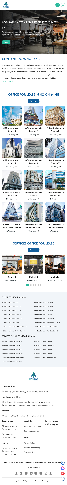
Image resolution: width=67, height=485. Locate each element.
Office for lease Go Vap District (14, 331)
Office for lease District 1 (12, 302)
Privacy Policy (29, 442)
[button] (27, 285)
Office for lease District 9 (44, 314)
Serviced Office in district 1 (12, 341)
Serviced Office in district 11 (45, 353)
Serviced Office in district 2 (44, 341)
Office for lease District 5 (12, 310)
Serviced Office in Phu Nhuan (45, 357)
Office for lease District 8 (12, 314)
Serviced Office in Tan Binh (12, 362)
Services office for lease (35, 462)
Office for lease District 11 (44, 318)
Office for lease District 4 (44, 306)
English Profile (34, 467)
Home (4, 462)
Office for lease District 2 (44, 302)
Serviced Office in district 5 (12, 349)
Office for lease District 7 (44, 310)
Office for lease (16, 462)
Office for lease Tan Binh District (46, 327)
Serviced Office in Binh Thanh (13, 357)
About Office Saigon (32, 426)
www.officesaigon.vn (44, 481)
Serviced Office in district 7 (44, 349)
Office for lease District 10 (12, 318)
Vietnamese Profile (56, 462)
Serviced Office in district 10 (13, 353)
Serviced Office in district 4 (44, 345)
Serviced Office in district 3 (12, 345)
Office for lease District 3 (12, 306)
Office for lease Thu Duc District (46, 331)
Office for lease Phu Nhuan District (15, 327)
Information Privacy (32, 447)
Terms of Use (29, 452)
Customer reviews (31, 431)
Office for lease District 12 (12, 323)
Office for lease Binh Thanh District (47, 323)
